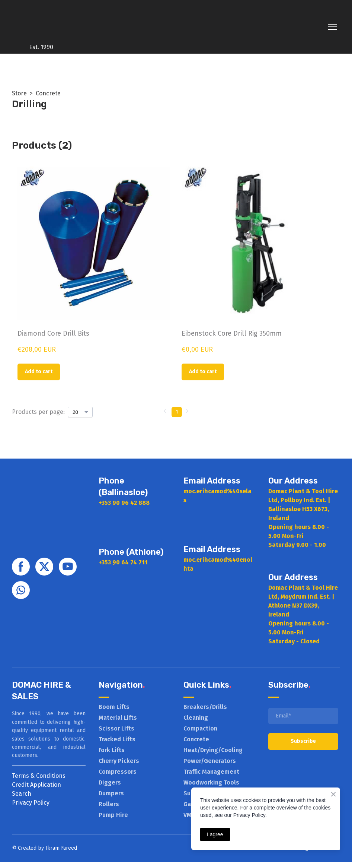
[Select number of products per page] (80, 412)
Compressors (118, 771)
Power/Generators (209, 760)
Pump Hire (113, 814)
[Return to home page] (41, 21)
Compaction (200, 728)
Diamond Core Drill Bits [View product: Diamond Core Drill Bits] (53, 333)
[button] (38, 372)
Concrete (48, 93)
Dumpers (111, 793)
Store (19, 93)
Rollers (109, 804)
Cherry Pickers (119, 760)
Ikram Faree (59, 848)
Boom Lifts (114, 706)
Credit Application (36, 784)
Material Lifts (118, 717)
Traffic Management (211, 771)
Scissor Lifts (116, 728)
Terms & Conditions (38, 775)
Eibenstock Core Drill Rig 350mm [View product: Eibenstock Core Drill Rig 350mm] (232, 333)
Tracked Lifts (117, 739)
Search (21, 793)
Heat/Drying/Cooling (213, 750)
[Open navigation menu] (332, 26)
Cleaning (195, 717)
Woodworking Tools (211, 782)
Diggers (110, 782)
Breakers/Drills (205, 706)
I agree (215, 834)
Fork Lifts (112, 750)
